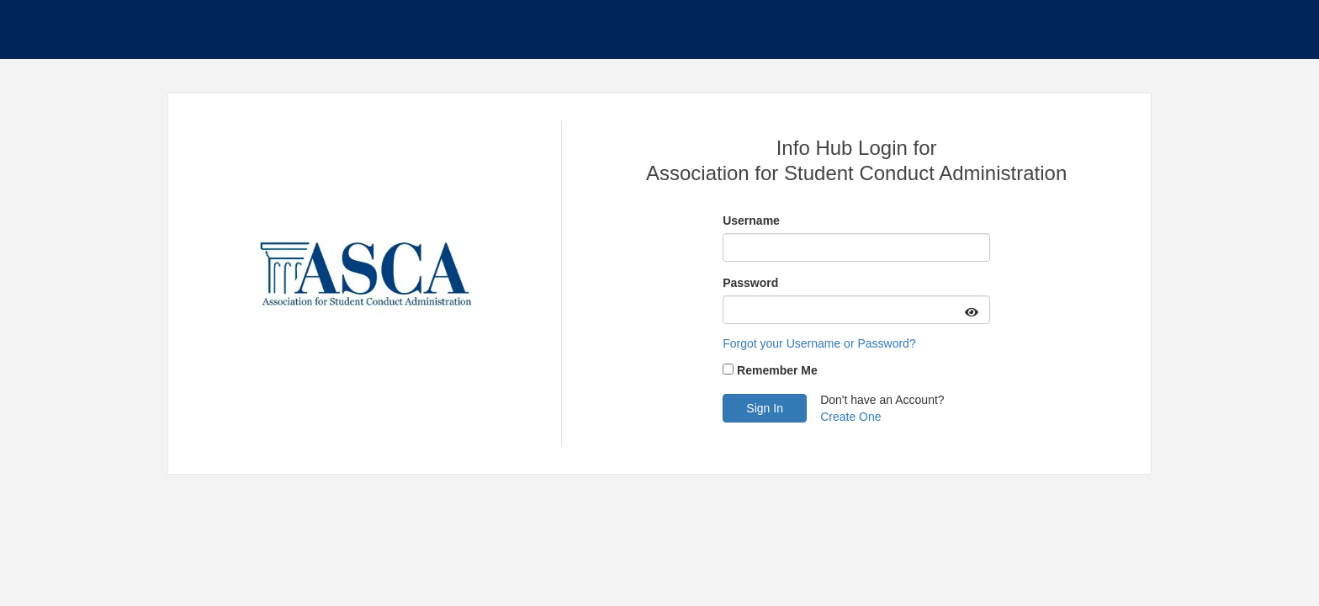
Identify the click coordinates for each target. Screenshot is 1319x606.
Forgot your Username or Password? (819, 343)
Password (750, 283)
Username (751, 220)
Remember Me (777, 370)
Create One (850, 416)
